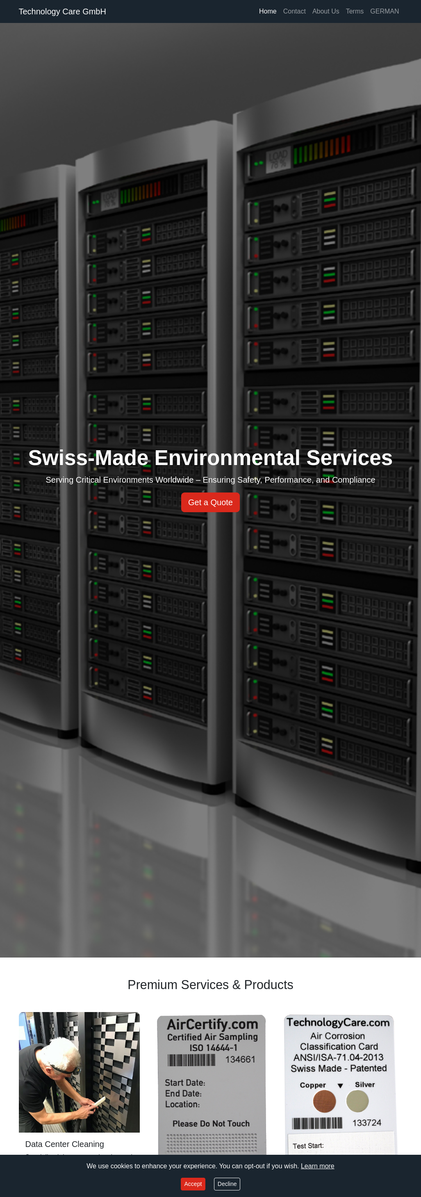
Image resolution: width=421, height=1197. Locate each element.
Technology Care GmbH (62, 11)
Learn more (318, 1166)
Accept (193, 1184)
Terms (355, 11)
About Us (325, 11)
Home (268, 11)
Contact (294, 11)
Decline (227, 1184)
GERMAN (384, 11)
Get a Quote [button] (210, 502)
